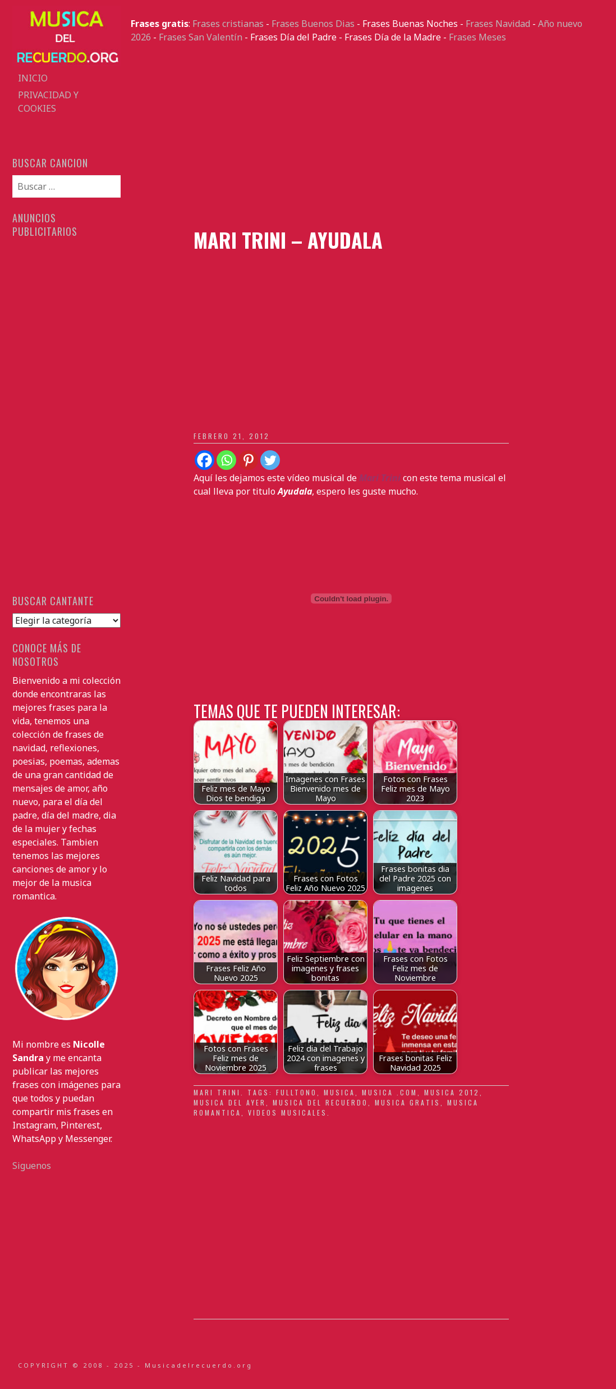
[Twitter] (270, 460)
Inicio (33, 78)
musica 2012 (452, 1092)
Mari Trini (217, 1092)
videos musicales (287, 1112)
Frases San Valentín (200, 37)
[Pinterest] (248, 460)
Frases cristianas (228, 23)
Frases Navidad (498, 23)
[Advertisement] (367, 135)
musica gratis (407, 1102)
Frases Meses (477, 37)
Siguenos (31, 1165)
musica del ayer (230, 1102)
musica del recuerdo (320, 1102)
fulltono (296, 1092)
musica (339, 1092)
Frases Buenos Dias (313, 23)
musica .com (389, 1092)
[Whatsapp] (226, 460)
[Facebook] (204, 460)
